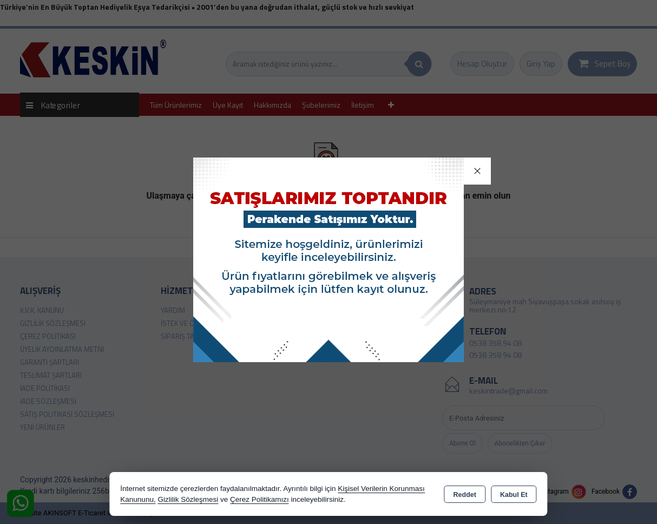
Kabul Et (514, 495)
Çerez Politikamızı (259, 499)
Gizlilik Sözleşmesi (187, 499)
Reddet (465, 495)
